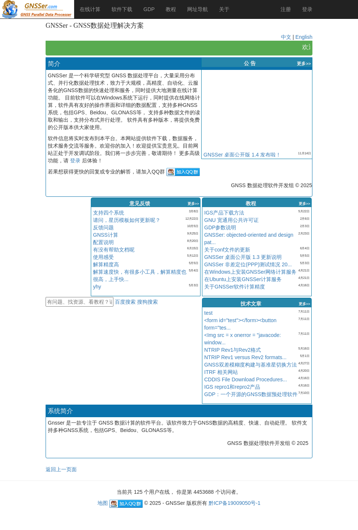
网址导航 (197, 9)
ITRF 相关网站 (221, 372)
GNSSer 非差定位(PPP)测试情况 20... (248, 264)
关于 (224, 9)
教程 (171, 9)
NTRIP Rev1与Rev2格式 (232, 350)
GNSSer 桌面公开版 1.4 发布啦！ (242, 156)
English (303, 37)
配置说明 (103, 242)
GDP (149, 9)
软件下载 (122, 9)
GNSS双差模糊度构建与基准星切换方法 (250, 365)
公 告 (250, 63)
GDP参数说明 (220, 227)
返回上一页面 (61, 469)
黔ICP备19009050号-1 (235, 503)
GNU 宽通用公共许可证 (231, 220)
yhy (97, 287)
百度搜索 (126, 302)
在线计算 (90, 9)
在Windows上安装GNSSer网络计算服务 (250, 272)
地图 (102, 503)
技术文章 (251, 304)
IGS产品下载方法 (224, 213)
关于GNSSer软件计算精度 (234, 287)
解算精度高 (106, 264)
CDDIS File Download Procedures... (245, 379)
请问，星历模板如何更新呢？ (126, 220)
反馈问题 (103, 227)
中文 (286, 37)
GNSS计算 (105, 235)
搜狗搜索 (147, 302)
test (208, 313)
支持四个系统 (108, 213)
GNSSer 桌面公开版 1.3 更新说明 (243, 257)
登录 (307, 9)
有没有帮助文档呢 (114, 250)
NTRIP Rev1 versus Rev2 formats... (245, 357)
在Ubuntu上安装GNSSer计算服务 (243, 279)
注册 (286, 9)
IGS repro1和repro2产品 (232, 387)
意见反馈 (139, 203)
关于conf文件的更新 (227, 250)
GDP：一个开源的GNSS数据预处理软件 (251, 394)
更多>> (304, 63)
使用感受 (103, 257)
